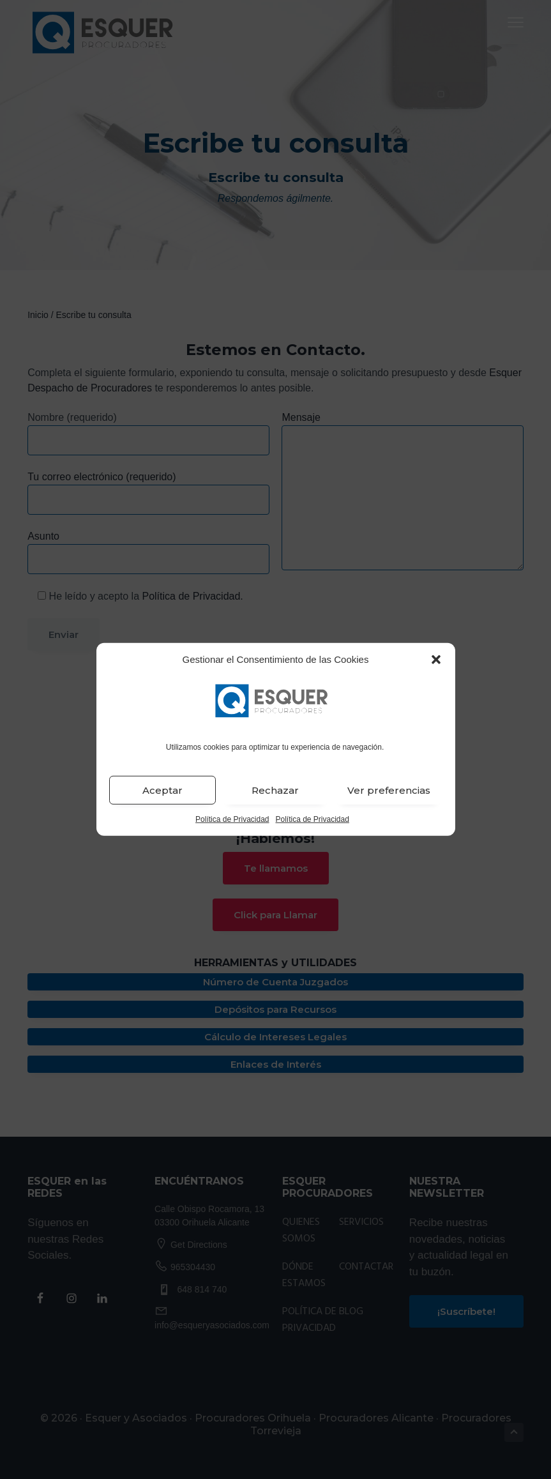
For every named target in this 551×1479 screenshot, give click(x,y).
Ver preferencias (388, 790)
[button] (436, 659)
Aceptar (162, 790)
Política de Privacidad (232, 819)
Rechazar (275, 790)
